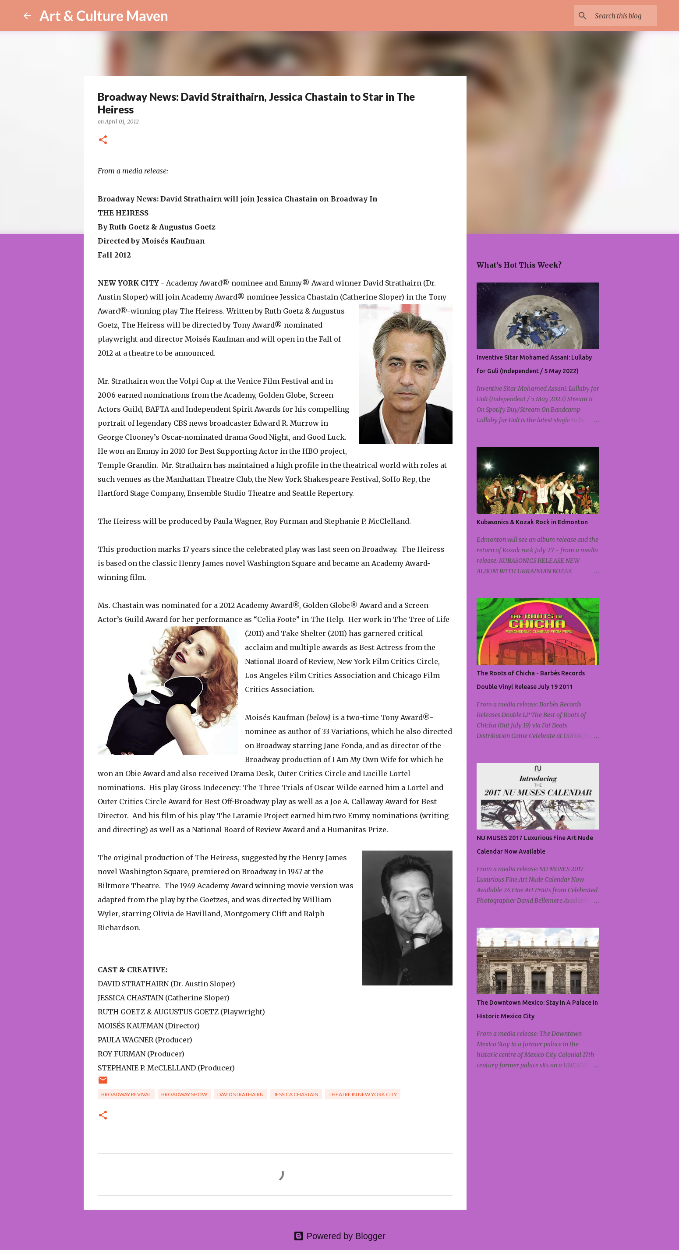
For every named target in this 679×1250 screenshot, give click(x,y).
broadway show (184, 1094)
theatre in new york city (363, 1094)
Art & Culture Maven (103, 15)
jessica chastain (296, 1094)
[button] (103, 140)
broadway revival (126, 1094)
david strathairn (240, 1094)
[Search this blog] (611, 15)
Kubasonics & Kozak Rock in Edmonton (532, 522)
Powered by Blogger (339, 1236)
